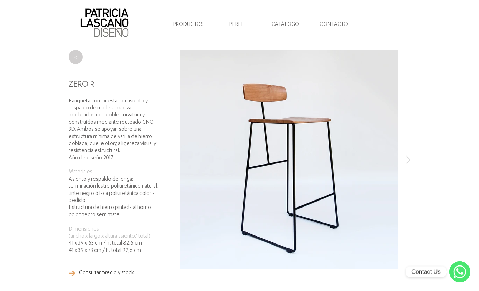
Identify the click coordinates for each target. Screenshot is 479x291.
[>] (76, 57)
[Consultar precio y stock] (106, 273)
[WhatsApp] (459, 271)
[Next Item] (408, 159)
